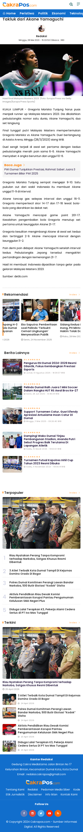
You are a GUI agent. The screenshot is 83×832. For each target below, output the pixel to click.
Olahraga (32, 360)
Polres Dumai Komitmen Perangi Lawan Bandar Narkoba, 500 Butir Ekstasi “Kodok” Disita (41, 584)
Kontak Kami (69, 794)
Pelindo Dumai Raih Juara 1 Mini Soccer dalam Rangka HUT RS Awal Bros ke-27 (51, 388)
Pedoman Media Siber (55, 789)
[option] (22, 321)
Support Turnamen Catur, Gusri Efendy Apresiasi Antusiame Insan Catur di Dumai (51, 415)
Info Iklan (51, 794)
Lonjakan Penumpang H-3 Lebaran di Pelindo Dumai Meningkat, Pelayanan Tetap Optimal (20, 329)
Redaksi (41, 36)
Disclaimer (35, 794)
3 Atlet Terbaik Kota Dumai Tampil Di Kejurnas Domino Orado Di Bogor (40, 572)
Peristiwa (27, 13)
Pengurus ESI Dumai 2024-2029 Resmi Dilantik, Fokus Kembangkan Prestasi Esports (50, 366)
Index (75, 294)
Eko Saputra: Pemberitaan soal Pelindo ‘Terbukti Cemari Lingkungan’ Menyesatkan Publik (59, 329)
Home (9, 13)
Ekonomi (58, 13)
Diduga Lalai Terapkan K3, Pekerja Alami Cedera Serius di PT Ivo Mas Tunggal (42, 611)
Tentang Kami (15, 789)
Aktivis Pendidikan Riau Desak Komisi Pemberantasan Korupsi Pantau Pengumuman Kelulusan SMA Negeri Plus (41, 597)
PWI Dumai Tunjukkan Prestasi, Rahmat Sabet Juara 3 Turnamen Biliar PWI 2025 (39, 171)
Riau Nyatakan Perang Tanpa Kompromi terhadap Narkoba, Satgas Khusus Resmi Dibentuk (37, 559)
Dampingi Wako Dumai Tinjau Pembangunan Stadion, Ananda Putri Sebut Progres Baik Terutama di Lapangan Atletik (49, 441)
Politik (43, 13)
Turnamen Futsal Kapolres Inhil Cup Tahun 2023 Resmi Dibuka (48, 461)
